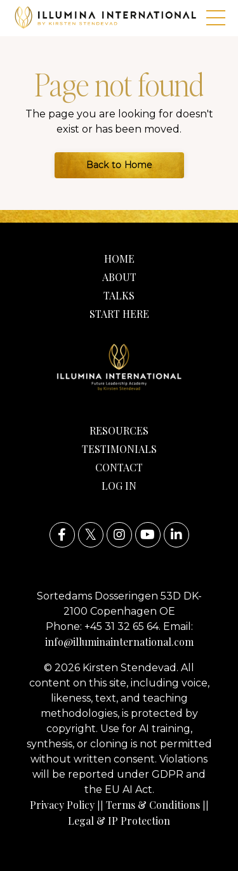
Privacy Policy (62, 804)
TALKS (119, 295)
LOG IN (119, 485)
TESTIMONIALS (119, 448)
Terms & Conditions (153, 804)
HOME (119, 258)
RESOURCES (119, 430)
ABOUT (119, 277)
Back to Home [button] (119, 165)
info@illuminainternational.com (119, 641)
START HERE (119, 313)
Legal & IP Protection (119, 820)
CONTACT (119, 467)
